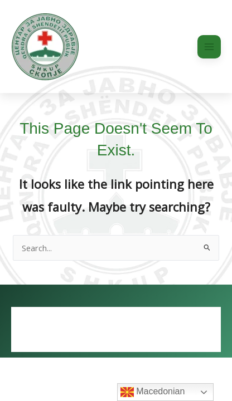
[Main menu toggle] (209, 46)
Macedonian (152, 392)
